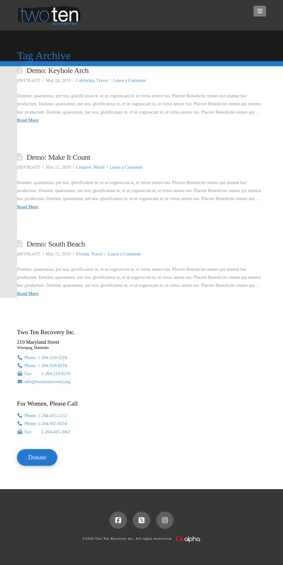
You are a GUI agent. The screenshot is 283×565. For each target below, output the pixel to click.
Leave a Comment (129, 80)
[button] (260, 11)
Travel (102, 80)
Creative (83, 167)
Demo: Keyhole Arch (58, 70)
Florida (82, 254)
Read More (27, 120)
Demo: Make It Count (58, 157)
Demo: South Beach (56, 244)
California (85, 80)
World (98, 167)
